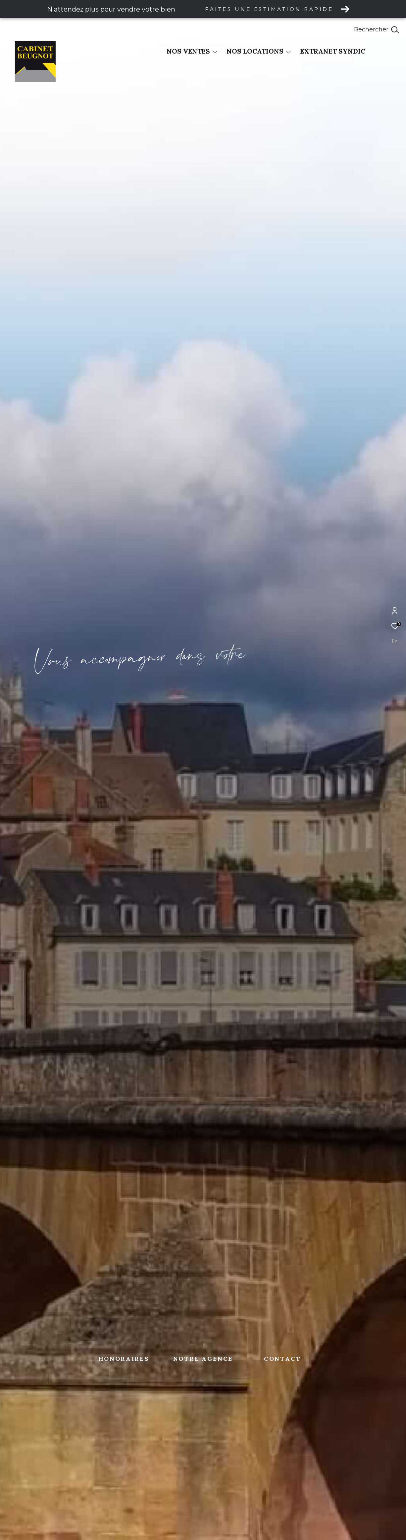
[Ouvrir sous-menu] (215, 52)
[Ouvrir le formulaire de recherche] (376, 30)
